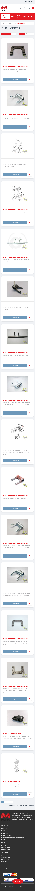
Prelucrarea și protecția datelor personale (12, 837)
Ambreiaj (11, 23)
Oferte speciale (5, 849)
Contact (30, 16)
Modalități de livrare (6, 834)
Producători (4, 845)
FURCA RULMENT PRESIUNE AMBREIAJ (15, 66)
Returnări (11, 886)
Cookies (3, 839)
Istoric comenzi (5, 857)
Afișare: (22, 34)
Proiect (25, 16)
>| (11, 802)
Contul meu (4, 855)
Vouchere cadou (5, 847)
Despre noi (18, 16)
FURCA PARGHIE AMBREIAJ (12, 734)
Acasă (12, 16)
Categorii (5, 16)
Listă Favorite (5, 859)
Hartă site (19, 886)
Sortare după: (6, 34)
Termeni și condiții (6, 832)
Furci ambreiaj (21, 23)
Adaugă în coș (15, 79)
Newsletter (4, 861)
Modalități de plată (6, 835)
